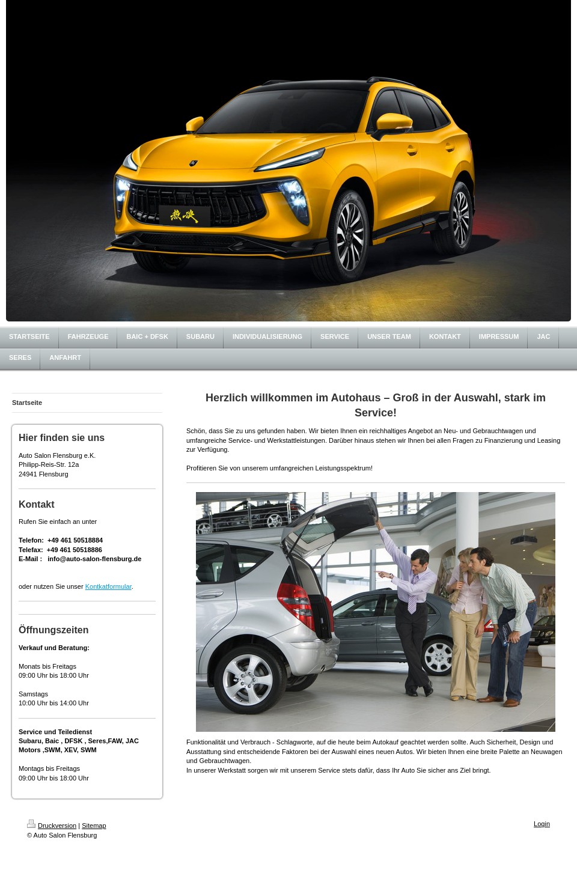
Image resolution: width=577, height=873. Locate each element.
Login (542, 823)
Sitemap (94, 825)
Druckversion (51, 825)
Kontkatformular (108, 586)
